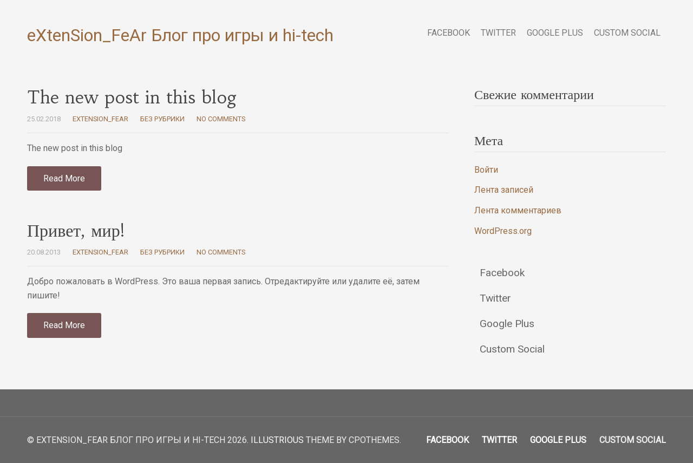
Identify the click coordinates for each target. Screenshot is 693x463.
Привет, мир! (76, 231)
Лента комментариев (517, 210)
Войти (486, 170)
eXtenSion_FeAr (100, 119)
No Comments (221, 119)
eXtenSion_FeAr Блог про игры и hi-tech (180, 35)
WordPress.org (503, 231)
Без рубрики (162, 119)
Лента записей (503, 190)
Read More (64, 178)
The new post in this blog (132, 97)
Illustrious (277, 440)
